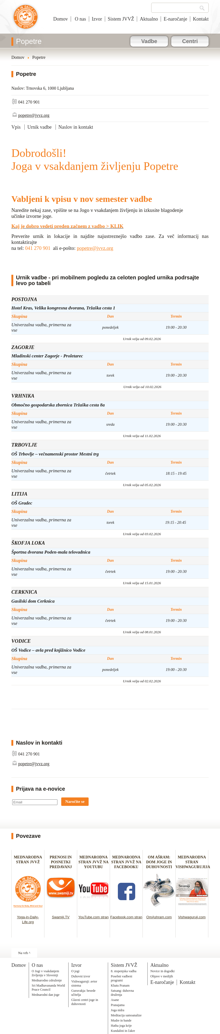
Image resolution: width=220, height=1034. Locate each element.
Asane (115, 1000)
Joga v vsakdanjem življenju (25, 19)
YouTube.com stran (93, 917)
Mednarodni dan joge (46, 995)
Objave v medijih (161, 976)
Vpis (16, 127)
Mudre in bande (121, 1020)
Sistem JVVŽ (121, 19)
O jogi (75, 971)
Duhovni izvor (80, 976)
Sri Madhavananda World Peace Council (48, 987)
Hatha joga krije (121, 1025)
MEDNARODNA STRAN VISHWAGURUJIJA (193, 862)
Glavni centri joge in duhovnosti (84, 1002)
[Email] (34, 802)
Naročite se (75, 801)
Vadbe (149, 41)
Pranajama (118, 1005)
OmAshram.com (159, 917)
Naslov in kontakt (76, 127)
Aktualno (149, 19)
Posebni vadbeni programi (121, 978)
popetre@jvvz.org (33, 115)
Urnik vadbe (39, 127)
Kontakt (201, 19)
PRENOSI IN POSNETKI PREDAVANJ (61, 862)
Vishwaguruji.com (192, 917)
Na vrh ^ (24, 953)
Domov (60, 19)
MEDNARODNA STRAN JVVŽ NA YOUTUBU (93, 862)
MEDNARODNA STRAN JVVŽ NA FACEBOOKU (126, 862)
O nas (80, 19)
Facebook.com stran (126, 917)
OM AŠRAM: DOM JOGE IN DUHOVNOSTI (159, 862)
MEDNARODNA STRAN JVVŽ (28, 862)
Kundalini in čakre (123, 1031)
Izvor (97, 19)
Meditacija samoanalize (126, 1015)
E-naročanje (175, 19)
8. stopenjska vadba (123, 971)
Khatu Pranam (120, 985)
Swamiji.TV (60, 917)
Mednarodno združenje (47, 980)
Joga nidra (117, 1010)
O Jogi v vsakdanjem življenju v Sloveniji (45, 973)
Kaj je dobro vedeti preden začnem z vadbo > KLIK (67, 226)
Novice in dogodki (162, 971)
